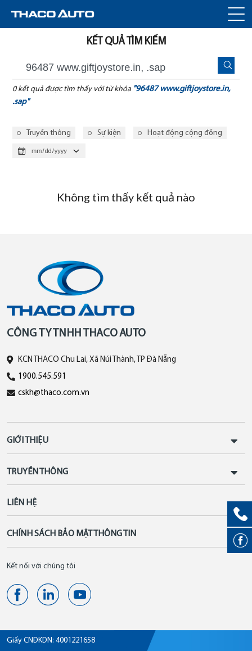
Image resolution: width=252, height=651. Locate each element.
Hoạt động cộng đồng (184, 133)
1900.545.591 (42, 376)
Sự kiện (109, 133)
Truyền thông (48, 133)
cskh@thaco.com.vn (53, 393)
